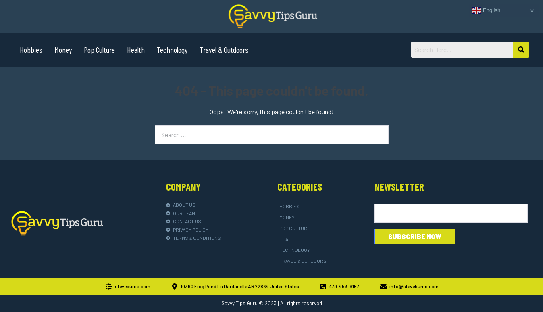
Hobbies (31, 49)
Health (136, 49)
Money (63, 49)
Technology (172, 49)
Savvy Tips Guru (239, 303)
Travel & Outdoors (224, 49)
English (486, 10)
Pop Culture (99, 49)
